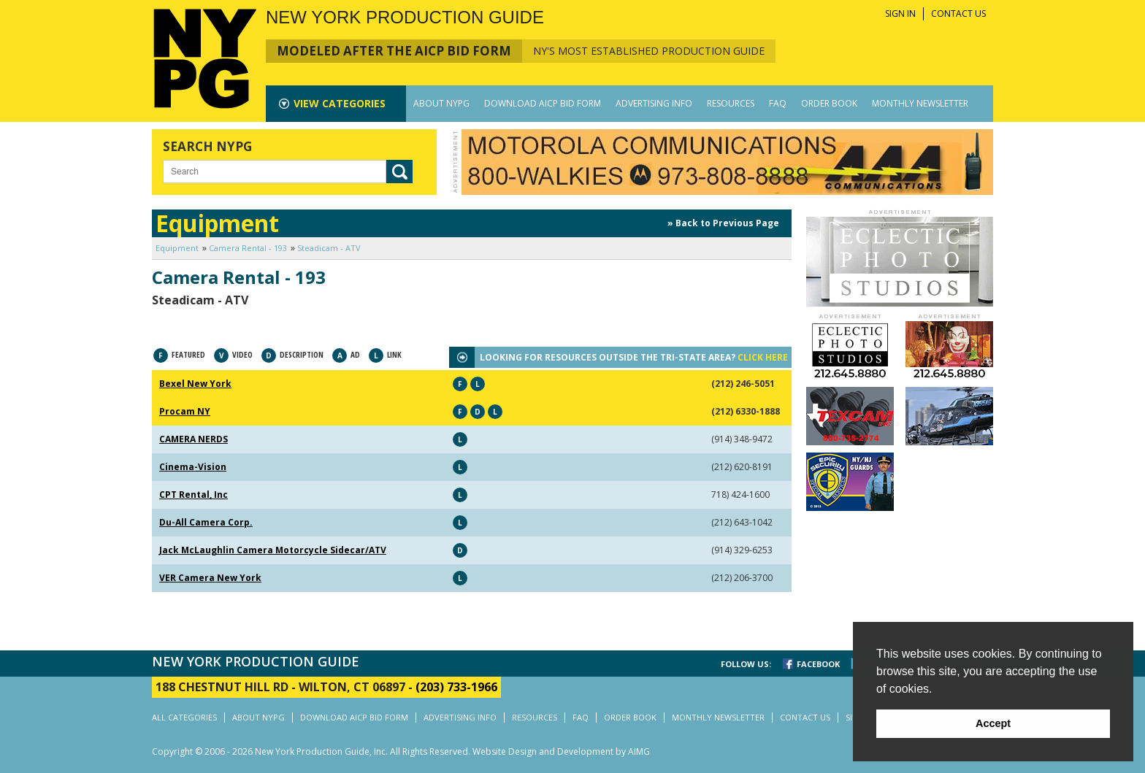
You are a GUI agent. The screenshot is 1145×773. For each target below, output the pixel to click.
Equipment (177, 247)
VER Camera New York (210, 578)
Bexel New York (195, 383)
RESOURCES (730, 103)
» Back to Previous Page (723, 223)
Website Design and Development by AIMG (561, 751)
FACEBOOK (818, 663)
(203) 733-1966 (456, 687)
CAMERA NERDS (193, 439)
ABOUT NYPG (441, 103)
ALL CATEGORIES (184, 717)
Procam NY (184, 411)
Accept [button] (993, 723)
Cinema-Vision (192, 467)
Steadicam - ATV (329, 247)
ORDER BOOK (829, 103)
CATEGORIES (340, 103)
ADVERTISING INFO (654, 103)
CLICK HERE (763, 357)
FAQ (777, 103)
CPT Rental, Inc (193, 494)
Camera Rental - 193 (248, 247)
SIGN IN (900, 13)
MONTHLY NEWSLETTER (920, 103)
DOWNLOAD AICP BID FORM (542, 103)
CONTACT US (958, 13)
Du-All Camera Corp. (206, 522)
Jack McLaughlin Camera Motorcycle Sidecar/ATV (272, 550)
